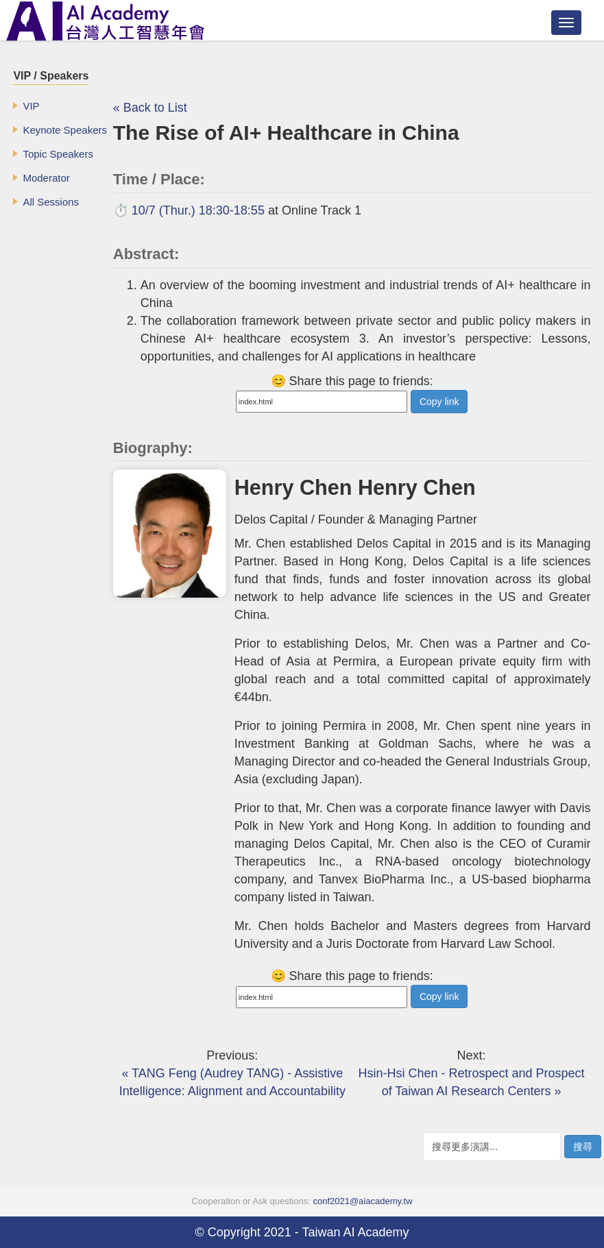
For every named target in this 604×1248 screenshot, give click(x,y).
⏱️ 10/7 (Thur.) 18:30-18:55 (189, 210)
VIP (31, 106)
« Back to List (150, 107)
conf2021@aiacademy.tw (362, 1201)
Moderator (46, 178)
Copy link (439, 401)
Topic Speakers (58, 154)
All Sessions (51, 202)
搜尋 (582, 1146)
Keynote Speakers (65, 130)
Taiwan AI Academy (355, 1232)
